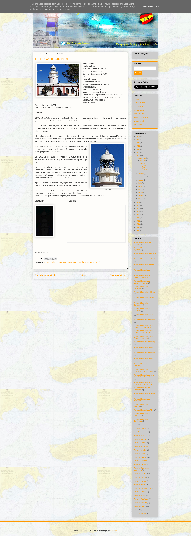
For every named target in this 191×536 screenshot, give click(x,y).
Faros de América (140, 443)
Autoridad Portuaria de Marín (144, 347)
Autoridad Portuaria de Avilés (144, 264)
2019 (138, 152)
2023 (138, 140)
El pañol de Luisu (140, 428)
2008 (138, 230)
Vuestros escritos (140, 513)
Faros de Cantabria (141, 461)
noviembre (142, 158)
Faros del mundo (140, 506)
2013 (138, 215)
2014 (138, 212)
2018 (138, 155)
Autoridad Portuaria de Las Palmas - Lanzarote (143, 337)
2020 (138, 149)
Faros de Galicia (139, 484)
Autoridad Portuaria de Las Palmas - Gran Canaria (143, 332)
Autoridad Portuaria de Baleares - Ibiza (142, 271)
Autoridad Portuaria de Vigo (143, 410)
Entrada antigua (118, 275)
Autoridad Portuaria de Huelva (144, 320)
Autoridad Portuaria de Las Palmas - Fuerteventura (143, 326)
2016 (138, 205)
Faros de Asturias (140, 450)
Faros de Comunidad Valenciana (72, 262)
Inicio (83, 275)
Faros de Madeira (140, 492)
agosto (141, 180)
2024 (138, 137)
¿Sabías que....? (140, 125)
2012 (138, 218)
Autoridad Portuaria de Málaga (145, 342)
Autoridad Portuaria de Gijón (144, 314)
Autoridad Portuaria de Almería (145, 259)
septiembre (142, 177)
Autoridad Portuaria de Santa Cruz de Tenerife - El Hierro (144, 370)
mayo (140, 186)
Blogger (113, 531)
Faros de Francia (140, 481)
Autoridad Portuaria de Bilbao (144, 292)
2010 (138, 224)
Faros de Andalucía (141, 446)
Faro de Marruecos (140, 432)
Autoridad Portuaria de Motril (144, 358)
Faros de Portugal (140, 503)
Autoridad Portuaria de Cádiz (144, 298)
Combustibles (139, 110)
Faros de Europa (140, 477)
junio (140, 183)
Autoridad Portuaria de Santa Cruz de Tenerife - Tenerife (144, 383)
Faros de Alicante (51, 262)
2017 (138, 202)
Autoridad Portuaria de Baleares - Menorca (142, 282)
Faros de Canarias (140, 457)
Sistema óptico (139, 114)
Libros (136, 510)
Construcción (138, 107)
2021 (138, 146)
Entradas (137, 99)
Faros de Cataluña (140, 465)
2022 (138, 143)
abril (140, 189)
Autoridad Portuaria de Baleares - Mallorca (142, 276)
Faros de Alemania (140, 436)
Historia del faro (139, 103)
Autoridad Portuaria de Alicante (145, 253)
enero (140, 198)
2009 (138, 227)
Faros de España (94, 262)
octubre (141, 174)
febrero (141, 195)
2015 (138, 208)
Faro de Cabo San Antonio (143, 166)
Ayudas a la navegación (142, 117)
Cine (135, 425)
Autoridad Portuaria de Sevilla (144, 393)
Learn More (147, 6)
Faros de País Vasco (141, 499)
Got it (158, 6)
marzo (140, 192)
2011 (138, 221)
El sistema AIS (139, 121)
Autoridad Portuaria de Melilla (144, 353)
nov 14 (142, 161)
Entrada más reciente (45, 275)
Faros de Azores (139, 454)
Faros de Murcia (139, 495)
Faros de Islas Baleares (142, 488)
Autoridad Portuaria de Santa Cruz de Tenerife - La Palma (144, 376)
